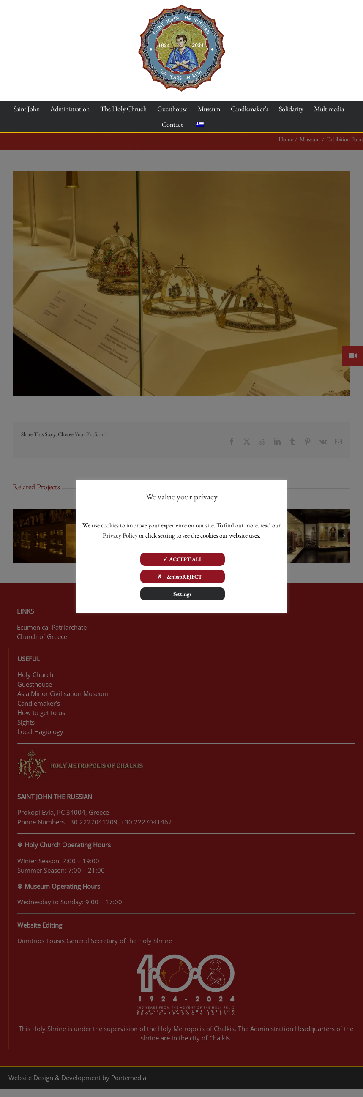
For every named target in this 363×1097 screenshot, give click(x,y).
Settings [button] (182, 594)
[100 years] (181, 7)
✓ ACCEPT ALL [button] (182, 559)
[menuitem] (200, 124)
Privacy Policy (120, 535)
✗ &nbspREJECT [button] (182, 576)
